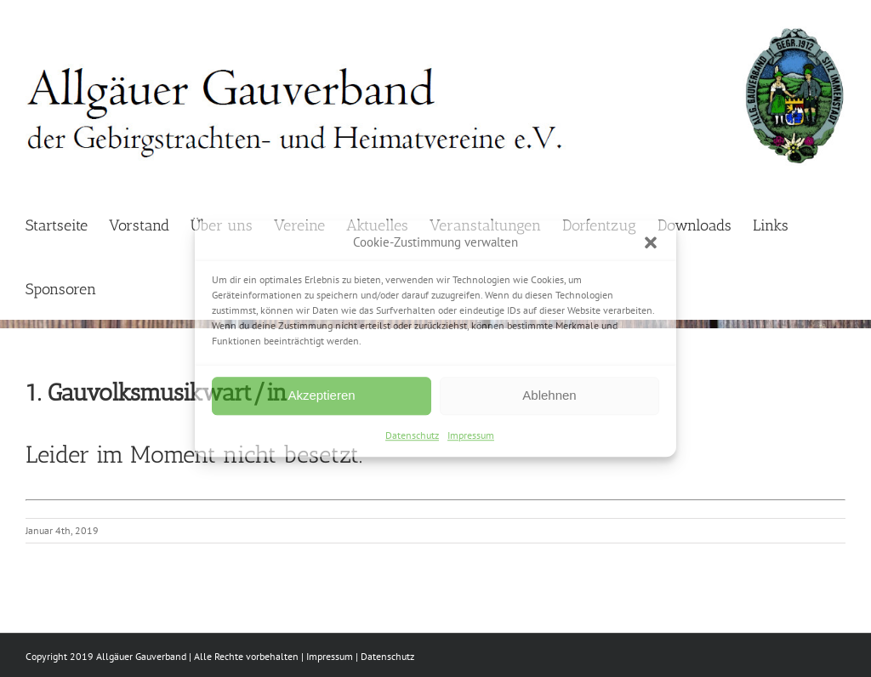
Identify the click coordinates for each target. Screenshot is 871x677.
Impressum (470, 435)
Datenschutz (412, 435)
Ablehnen (549, 395)
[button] (650, 243)
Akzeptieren (321, 395)
